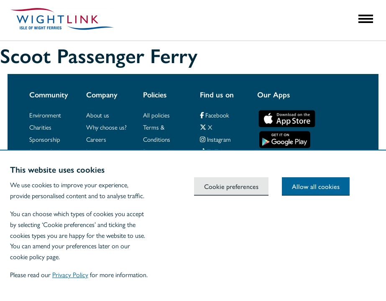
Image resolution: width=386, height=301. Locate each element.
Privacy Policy (70, 274)
